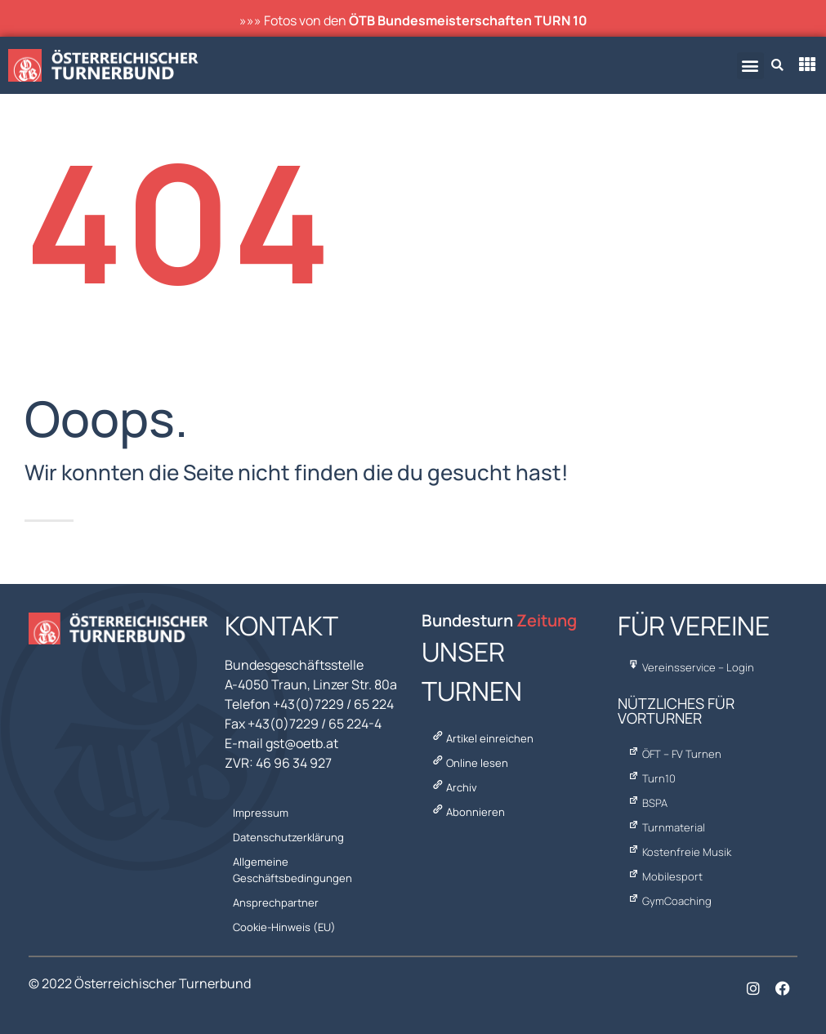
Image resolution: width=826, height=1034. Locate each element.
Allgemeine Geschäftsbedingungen (292, 869)
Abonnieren (467, 812)
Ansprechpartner (276, 902)
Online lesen (469, 763)
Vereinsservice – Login (690, 667)
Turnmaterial (665, 827)
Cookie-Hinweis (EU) (284, 927)
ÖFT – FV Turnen (673, 754)
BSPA (646, 803)
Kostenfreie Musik (678, 852)
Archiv (453, 787)
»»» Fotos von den (413, 20)
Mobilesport (664, 876)
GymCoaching (669, 901)
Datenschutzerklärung (288, 837)
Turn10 (651, 778)
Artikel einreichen (482, 738)
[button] (750, 65)
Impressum (260, 812)
